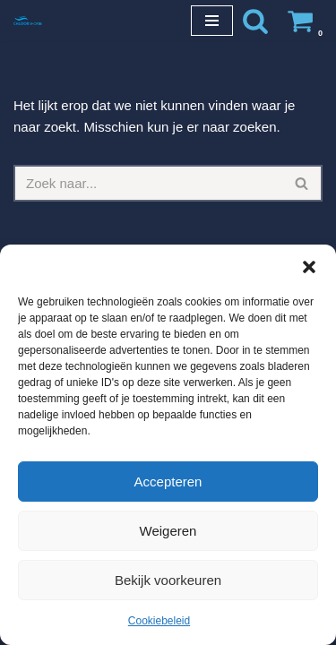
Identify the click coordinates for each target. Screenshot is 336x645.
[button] (309, 267)
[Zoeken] (255, 20)
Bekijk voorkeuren (168, 580)
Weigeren (168, 530)
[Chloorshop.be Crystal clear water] (27, 20)
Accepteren (168, 481)
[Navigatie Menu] (212, 20)
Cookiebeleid (159, 621)
